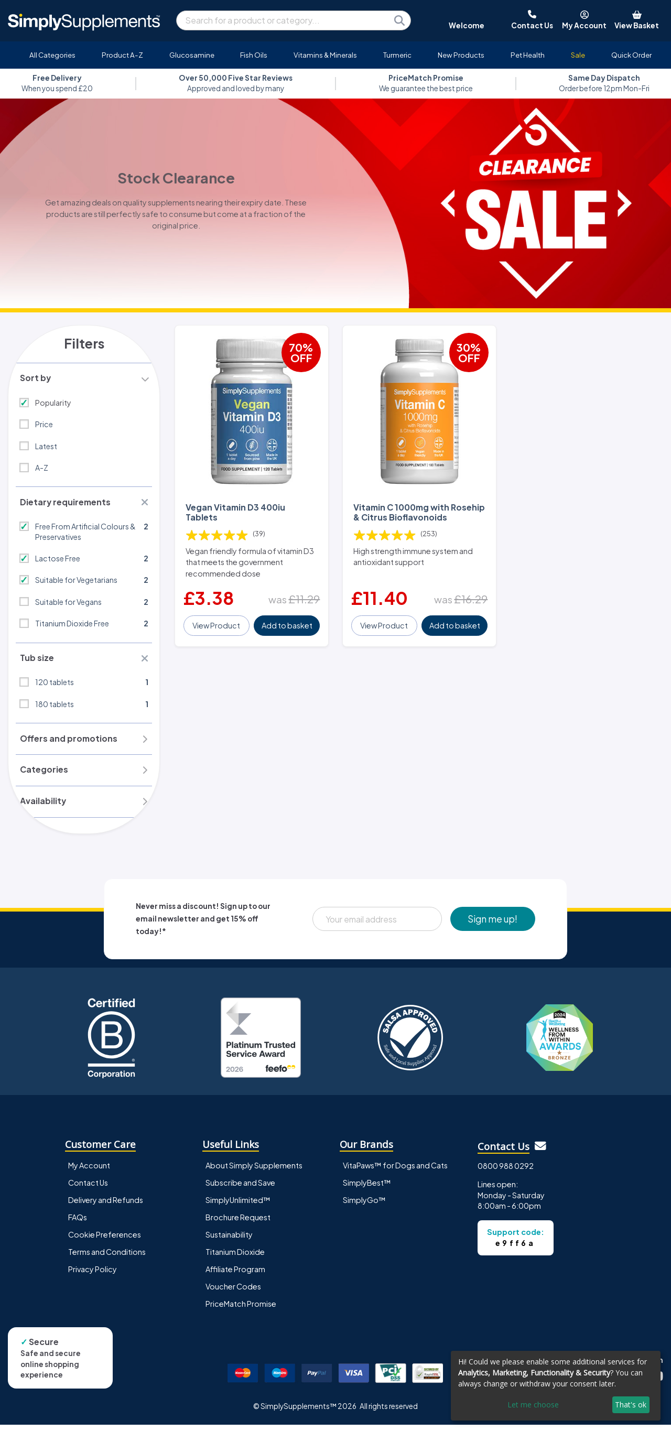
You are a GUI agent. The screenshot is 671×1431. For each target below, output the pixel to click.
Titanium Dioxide (235, 1258)
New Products (461, 54)
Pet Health (528, 54)
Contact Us (88, 1189)
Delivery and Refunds (105, 1206)
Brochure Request (237, 1223)
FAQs (77, 1223)
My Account (89, 1171)
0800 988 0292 (506, 1172)
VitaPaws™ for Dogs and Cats (395, 1171)
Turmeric (397, 54)
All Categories (52, 54)
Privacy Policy (92, 1275)
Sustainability (229, 1240)
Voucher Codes (233, 1292)
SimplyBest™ (367, 1189)
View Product (217, 623)
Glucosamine (191, 54)
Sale (578, 54)
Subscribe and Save (240, 1189)
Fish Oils (253, 54)
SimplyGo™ (364, 1206)
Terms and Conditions (107, 1258)
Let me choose (533, 1405)
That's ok (630, 1405)
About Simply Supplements (253, 1171)
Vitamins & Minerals (325, 54)
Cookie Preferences (104, 1240)
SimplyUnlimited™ (237, 1206)
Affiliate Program (235, 1275)
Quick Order (631, 54)
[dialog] (556, 1386)
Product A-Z (122, 54)
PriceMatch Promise (240, 1310)
